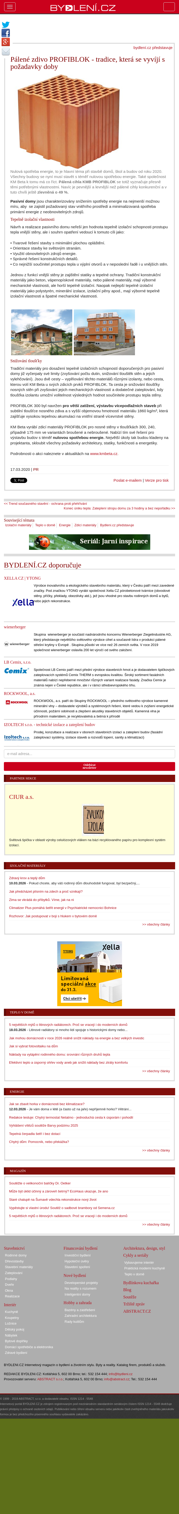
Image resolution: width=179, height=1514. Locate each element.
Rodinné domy (16, 1255)
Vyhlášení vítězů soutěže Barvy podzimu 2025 (43, 1125)
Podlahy (11, 1279)
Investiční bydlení (77, 1255)
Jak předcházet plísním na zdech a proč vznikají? (46, 891)
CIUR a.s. (21, 796)
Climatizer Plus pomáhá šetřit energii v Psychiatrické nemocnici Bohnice (63, 908)
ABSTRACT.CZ (137, 1311)
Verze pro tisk (157, 480)
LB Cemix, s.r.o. (17, 662)
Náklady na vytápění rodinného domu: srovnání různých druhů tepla (59, 1054)
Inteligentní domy (77, 1294)
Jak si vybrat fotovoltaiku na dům (33, 1046)
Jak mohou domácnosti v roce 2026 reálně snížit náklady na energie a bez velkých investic (76, 1038)
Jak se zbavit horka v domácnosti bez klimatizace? (46, 1104)
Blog (127, 1290)
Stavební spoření (77, 1267)
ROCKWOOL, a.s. (19, 693)
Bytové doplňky (16, 1341)
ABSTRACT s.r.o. (50, 1379)
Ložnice (11, 1323)
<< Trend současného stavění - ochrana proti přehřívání (45, 504)
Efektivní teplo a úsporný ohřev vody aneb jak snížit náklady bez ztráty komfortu (68, 1062)
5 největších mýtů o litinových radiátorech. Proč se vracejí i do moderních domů (68, 1025)
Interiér (10, 1305)
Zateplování (14, 1273)
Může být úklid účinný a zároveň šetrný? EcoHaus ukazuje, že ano (58, 1191)
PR (36, 469)
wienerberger (15, 627)
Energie (65, 525)
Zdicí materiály (85, 525)
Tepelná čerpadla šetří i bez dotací (34, 1134)
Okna (9, 1290)
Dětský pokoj (14, 1329)
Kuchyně (11, 1312)
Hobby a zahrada (77, 1302)
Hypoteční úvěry (77, 1261)
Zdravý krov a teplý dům (27, 878)
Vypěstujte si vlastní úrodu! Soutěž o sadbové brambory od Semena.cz (62, 1208)
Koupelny (12, 1318)
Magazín (18, 1171)
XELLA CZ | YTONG (22, 578)
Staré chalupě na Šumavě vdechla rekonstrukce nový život (52, 1200)
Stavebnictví (14, 1248)
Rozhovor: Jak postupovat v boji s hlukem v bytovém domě (53, 916)
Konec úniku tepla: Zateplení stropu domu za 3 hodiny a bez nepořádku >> (119, 508)
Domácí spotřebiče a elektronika (29, 1347)
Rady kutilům (74, 1322)
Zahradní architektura (81, 1316)
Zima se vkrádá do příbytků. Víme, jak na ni (41, 900)
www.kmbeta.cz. (104, 453)
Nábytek (11, 1335)
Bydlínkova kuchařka (141, 1283)
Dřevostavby (14, 1261)
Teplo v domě (45, 525)
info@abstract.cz (116, 1379)
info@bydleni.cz (121, 1374)
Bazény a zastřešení (80, 1310)
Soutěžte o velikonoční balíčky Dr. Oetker (40, 1183)
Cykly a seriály (135, 1255)
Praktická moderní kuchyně (144, 1268)
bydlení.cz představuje (153, 47)
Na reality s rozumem (80, 1288)
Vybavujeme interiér (139, 1262)
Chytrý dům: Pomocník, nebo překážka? (39, 1142)
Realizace (12, 1296)
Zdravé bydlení (16, 1353)
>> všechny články (156, 924)
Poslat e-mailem (127, 480)
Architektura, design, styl (144, 1248)
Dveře (9, 1284)
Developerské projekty (81, 1283)
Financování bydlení (80, 1248)
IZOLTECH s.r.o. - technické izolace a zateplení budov (49, 724)
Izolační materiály (18, 525)
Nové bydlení (74, 1275)
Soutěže (130, 1297)
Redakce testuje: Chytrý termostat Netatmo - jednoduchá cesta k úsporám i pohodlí (71, 1117)
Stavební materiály (19, 1267)
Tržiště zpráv (134, 1304)
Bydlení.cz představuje (117, 525)
